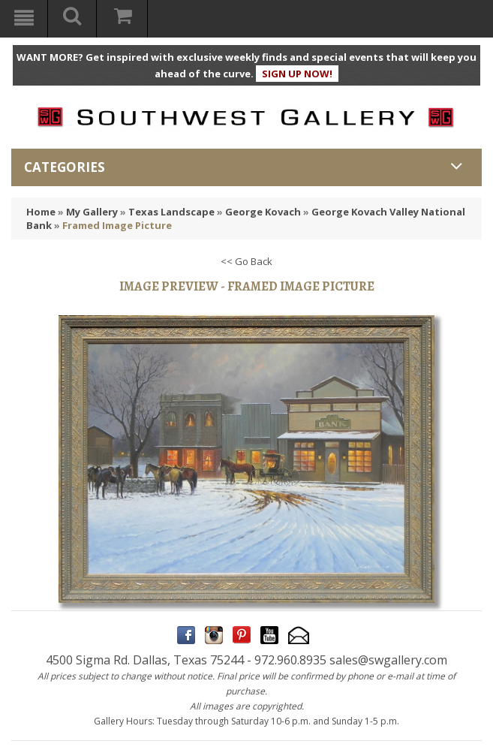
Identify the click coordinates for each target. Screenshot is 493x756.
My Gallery (92, 211)
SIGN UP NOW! (297, 73)
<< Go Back (246, 261)
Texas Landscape (171, 211)
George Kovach (263, 211)
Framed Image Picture (117, 225)
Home (41, 211)
